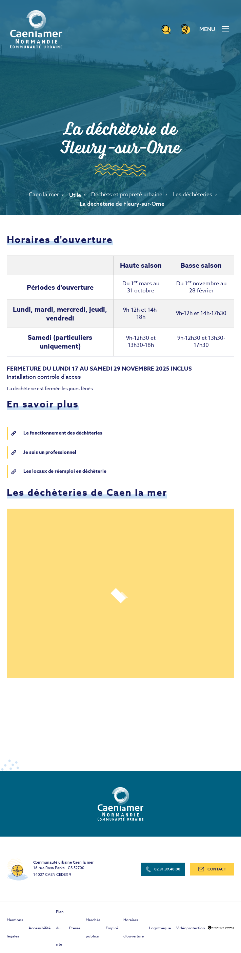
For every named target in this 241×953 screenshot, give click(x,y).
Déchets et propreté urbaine (126, 195)
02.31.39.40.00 (163, 869)
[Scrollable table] (120, 310)
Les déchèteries (192, 195)
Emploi (112, 928)
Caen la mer (44, 195)
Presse (74, 928)
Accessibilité (39, 928)
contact (212, 869)
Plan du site (60, 928)
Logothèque (160, 928)
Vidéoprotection (190, 928)
